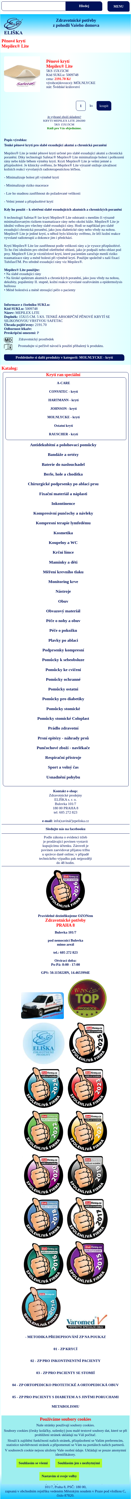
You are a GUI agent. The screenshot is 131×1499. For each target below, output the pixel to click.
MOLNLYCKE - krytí (63, 417)
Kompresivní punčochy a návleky (63, 513)
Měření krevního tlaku (63, 571)
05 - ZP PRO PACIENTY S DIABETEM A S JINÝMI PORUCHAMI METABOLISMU (65, 1401)
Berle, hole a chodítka (63, 474)
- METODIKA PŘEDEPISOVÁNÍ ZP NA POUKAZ (65, 1337)
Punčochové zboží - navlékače (63, 747)
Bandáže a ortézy (63, 454)
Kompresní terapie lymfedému (63, 522)
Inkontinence (63, 503)
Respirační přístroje (63, 757)
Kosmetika (63, 532)
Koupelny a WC (63, 542)
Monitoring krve (63, 581)
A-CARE (63, 383)
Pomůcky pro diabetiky (63, 698)
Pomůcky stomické (63, 708)
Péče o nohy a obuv (63, 620)
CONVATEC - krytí (63, 391)
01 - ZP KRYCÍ (65, 1349)
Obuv (63, 601)
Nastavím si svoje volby (59, 1476)
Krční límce (63, 552)
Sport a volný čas (63, 767)
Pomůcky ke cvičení (63, 669)
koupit (103, 106)
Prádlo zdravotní (63, 728)
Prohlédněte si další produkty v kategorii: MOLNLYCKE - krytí (64, 357)
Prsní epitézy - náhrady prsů (63, 738)
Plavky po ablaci (63, 640)
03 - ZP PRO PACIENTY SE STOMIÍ (65, 1373)
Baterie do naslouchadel (63, 464)
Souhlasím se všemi (33, 1463)
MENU (118, 6)
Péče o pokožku (63, 630)
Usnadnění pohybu (63, 777)
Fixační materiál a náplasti (63, 493)
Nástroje (63, 591)
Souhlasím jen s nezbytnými (79, 1463)
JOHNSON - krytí (63, 408)
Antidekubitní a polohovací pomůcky (63, 444)
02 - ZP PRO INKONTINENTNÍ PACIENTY (66, 1361)
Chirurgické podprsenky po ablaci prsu (63, 483)
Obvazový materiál (63, 611)
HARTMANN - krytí (63, 400)
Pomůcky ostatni (63, 689)
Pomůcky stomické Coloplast (63, 718)
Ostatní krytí (63, 425)
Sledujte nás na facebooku (65, 829)
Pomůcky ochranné (63, 679)
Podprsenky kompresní (63, 650)
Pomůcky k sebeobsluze (63, 659)
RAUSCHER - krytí (63, 434)
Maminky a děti (63, 562)
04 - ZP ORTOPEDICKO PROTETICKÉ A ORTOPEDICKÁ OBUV (65, 1385)
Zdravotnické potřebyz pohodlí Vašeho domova (76, 23)
